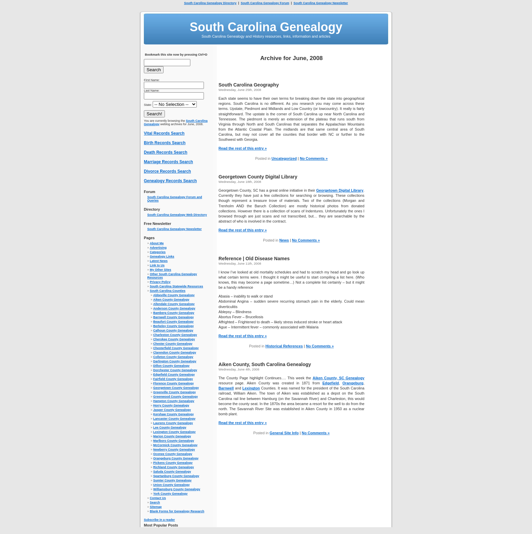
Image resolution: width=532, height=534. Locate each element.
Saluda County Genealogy (172, 471)
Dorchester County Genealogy (175, 370)
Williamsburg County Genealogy (176, 489)
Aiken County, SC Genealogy (338, 378)
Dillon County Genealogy (171, 365)
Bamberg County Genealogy (173, 312)
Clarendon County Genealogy (174, 352)
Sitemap (156, 507)
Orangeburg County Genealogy (176, 458)
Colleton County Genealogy (173, 357)
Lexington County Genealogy (174, 432)
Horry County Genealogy (171, 405)
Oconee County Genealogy (172, 454)
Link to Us (157, 265)
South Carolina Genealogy (266, 27)
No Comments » (314, 158)
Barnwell (226, 388)
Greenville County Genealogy (174, 392)
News (284, 240)
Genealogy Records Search (170, 180)
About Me (157, 243)
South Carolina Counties (168, 290)
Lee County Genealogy (170, 427)
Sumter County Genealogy (172, 480)
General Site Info (284, 433)
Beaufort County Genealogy (173, 321)
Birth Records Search (165, 142)
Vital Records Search (164, 133)
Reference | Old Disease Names (254, 258)
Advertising (158, 247)
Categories (158, 252)
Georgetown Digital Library (339, 190)
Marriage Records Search (168, 161)
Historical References (284, 346)
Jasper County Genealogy (172, 410)
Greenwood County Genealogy (175, 396)
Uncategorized (284, 158)
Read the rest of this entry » (242, 148)
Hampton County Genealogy (173, 401)
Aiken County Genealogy (171, 299)
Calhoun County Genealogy (173, 330)
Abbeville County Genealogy (174, 295)
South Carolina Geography (248, 85)
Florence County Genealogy (173, 383)
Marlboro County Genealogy (173, 440)
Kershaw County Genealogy (173, 414)
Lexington (251, 388)
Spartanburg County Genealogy (176, 476)
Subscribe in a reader (159, 519)
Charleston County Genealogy (175, 335)
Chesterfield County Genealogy (176, 348)
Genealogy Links (162, 256)
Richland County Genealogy (173, 467)
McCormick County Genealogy (175, 445)
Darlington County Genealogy (174, 361)
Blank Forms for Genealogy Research (177, 511)
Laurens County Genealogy (173, 423)
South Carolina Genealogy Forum (265, 3)
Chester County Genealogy (173, 343)
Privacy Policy (160, 282)
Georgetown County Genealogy (176, 387)
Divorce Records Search (167, 171)
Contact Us (158, 498)
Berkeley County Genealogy (173, 326)
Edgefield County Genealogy (174, 374)
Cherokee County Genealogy (174, 339)
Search (155, 502)
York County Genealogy (170, 493)
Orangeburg (352, 383)
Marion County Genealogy (172, 436)
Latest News (159, 261)
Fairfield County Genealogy (173, 379)
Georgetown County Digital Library (257, 176)
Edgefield (330, 383)
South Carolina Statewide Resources (176, 286)
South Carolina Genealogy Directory (210, 3)
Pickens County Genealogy (173, 462)
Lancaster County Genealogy (174, 418)
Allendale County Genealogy (174, 304)
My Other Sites (160, 269)
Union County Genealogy (171, 485)
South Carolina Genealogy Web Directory (177, 214)
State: (170, 105)
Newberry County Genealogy (174, 449)
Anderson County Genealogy (174, 308)
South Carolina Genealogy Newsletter (320, 3)
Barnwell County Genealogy (173, 317)
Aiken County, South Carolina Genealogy (264, 364)
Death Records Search (165, 152)
